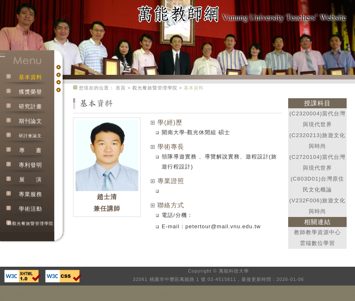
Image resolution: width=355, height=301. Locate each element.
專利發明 (30, 165)
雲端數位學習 (317, 243)
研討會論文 (30, 135)
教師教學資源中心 (317, 232)
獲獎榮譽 (30, 92)
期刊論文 (30, 121)
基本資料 (30, 77)
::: (2, 54)
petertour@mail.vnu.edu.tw (223, 226)
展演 (30, 179)
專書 (30, 150)
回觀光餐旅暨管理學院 (30, 223)
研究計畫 (30, 106)
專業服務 (30, 194)
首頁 (121, 87)
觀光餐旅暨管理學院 (155, 87)
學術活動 (30, 209)
